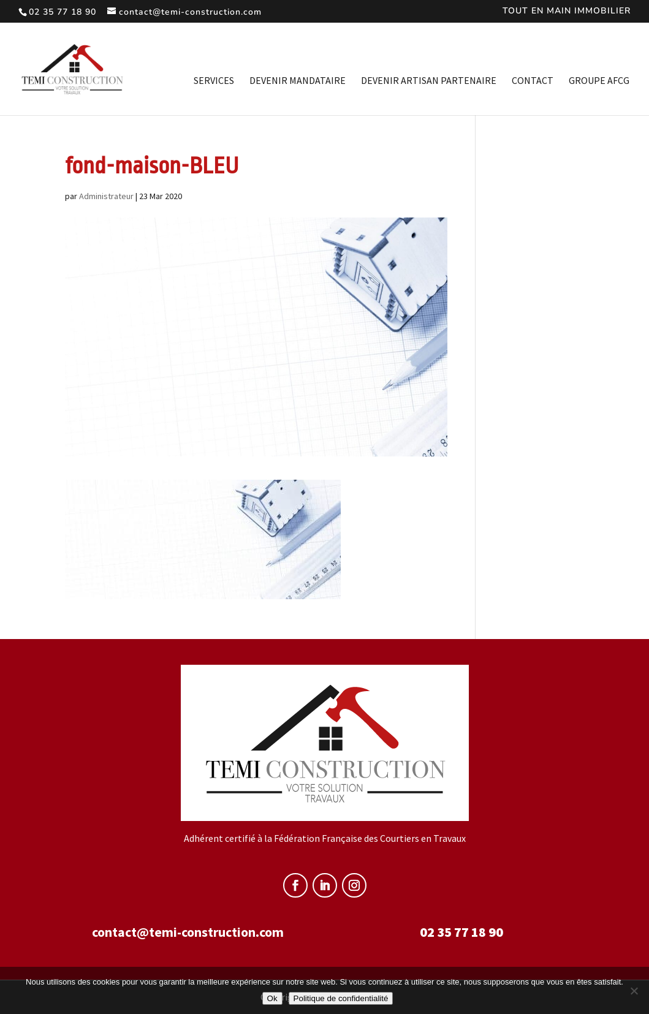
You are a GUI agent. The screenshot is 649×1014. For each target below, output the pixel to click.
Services (214, 81)
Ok (272, 998)
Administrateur (106, 196)
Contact (532, 81)
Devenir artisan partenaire (428, 81)
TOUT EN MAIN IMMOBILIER (567, 12)
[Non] (634, 991)
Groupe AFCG (599, 81)
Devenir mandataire (297, 81)
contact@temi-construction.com (188, 931)
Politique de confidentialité (341, 998)
